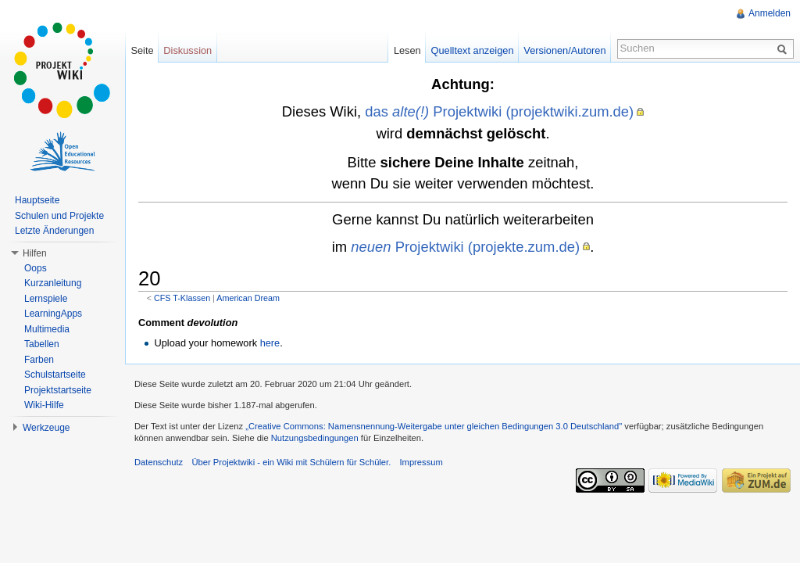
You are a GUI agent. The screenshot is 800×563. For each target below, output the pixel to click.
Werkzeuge (46, 427)
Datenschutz (158, 462)
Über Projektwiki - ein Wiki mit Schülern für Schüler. (291, 462)
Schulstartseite (55, 374)
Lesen (407, 50)
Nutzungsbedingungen (315, 438)
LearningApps (53, 313)
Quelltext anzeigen (472, 50)
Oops (35, 268)
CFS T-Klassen (182, 298)
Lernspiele (45, 298)
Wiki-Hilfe (44, 405)
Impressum (420, 462)
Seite (141, 50)
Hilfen (35, 253)
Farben (39, 359)
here (270, 343)
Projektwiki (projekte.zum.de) (465, 246)
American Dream (248, 298)
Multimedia (47, 329)
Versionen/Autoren (564, 50)
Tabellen (41, 344)
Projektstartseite (57, 390)
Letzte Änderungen (54, 230)
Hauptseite (37, 200)
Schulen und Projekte (59, 215)
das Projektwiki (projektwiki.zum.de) (499, 111)
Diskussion (187, 50)
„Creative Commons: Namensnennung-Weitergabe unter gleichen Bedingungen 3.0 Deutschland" (433, 426)
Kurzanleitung (52, 283)
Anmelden (769, 13)
